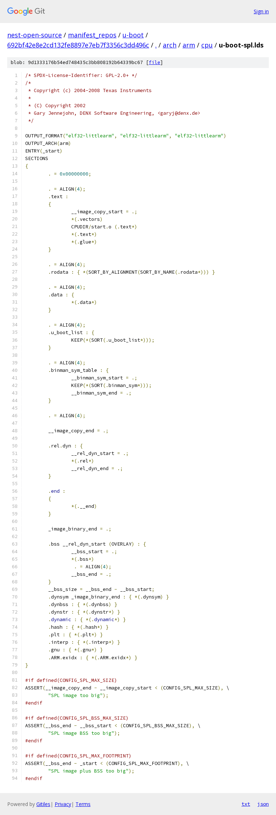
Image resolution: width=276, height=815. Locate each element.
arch (169, 45)
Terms (83, 804)
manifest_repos (92, 35)
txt (246, 804)
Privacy (63, 804)
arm (189, 45)
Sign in (261, 11)
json (263, 804)
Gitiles (43, 804)
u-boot (133, 35)
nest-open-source (34, 35)
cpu (207, 45)
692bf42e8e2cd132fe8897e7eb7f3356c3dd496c (78, 45)
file (154, 62)
